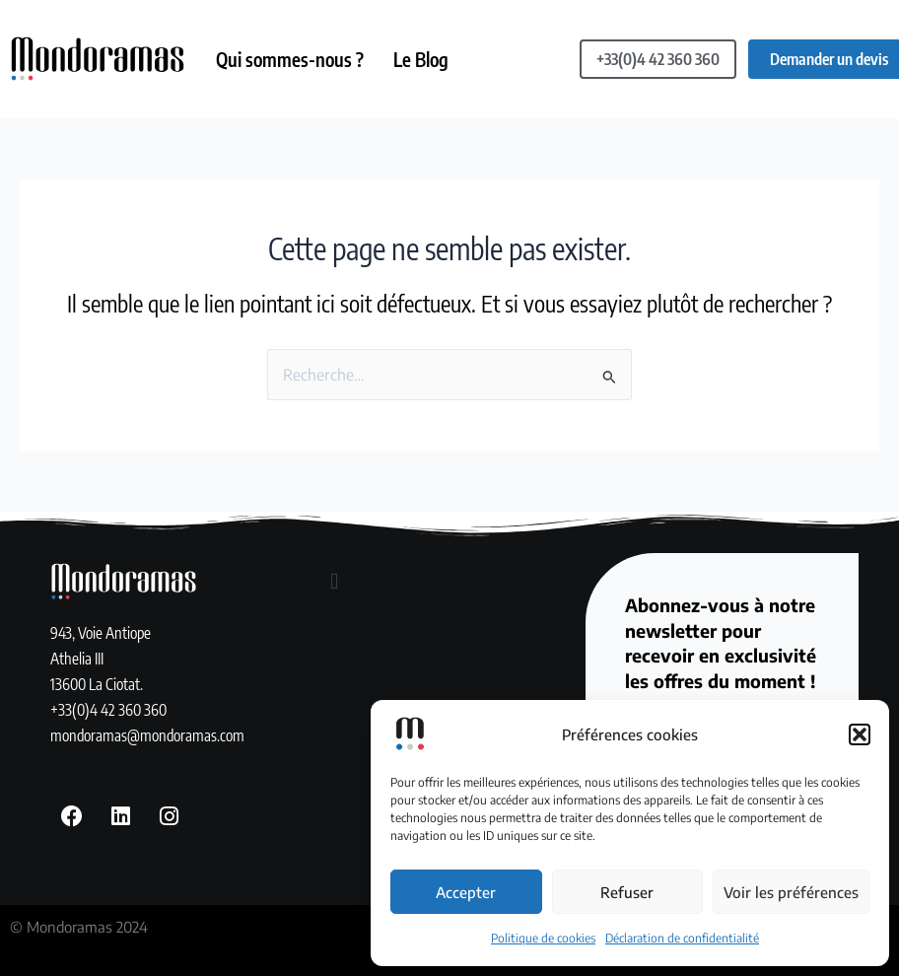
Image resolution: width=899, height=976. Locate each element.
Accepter (466, 892)
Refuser (627, 892)
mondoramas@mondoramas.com (147, 735)
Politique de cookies (543, 938)
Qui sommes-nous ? (290, 59)
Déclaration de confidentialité (682, 938)
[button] (859, 734)
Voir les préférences (791, 892)
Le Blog (421, 59)
